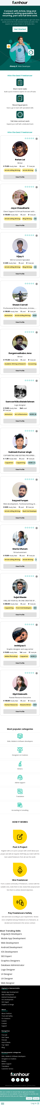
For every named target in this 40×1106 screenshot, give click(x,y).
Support (4, 1026)
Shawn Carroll (20, 304)
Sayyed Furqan (20, 500)
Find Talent (5, 1037)
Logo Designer (8, 969)
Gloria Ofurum (20, 548)
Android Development (11, 947)
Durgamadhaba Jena (20, 353)
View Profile (20, 177)
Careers (4, 1021)
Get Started (20, 29)
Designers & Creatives (9, 1059)
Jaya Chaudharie (20, 208)
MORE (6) (36, 315)
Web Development (10, 942)
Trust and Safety (7, 1016)
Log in (35, 1103)
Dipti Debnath (20, 694)
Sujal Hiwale (20, 597)
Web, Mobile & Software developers (14, 1056)
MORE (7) (32, 463)
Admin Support (6, 1064)
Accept (36, 1098)
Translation (5, 1066)
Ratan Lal (20, 159)
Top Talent (5, 1045)
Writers (4, 1061)
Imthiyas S (20, 645)
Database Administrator (12, 965)
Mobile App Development (13, 938)
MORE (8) (33, 414)
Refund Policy (9, 1085)
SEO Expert (6, 956)
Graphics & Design (8, 1005)
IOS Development (9, 951)
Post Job (4, 1035)
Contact (4, 1023)
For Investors (6, 1018)
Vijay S (20, 256)
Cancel (29, 1098)
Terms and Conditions (20, 1085)
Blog (3, 1047)
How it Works (6, 1042)
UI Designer (6, 974)
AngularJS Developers (11, 934)
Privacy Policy (31, 1085)
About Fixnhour (7, 1013)
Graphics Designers (10, 960)
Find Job (4, 1040)
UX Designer (7, 978)
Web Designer (8, 983)
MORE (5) (34, 656)
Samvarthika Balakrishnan (20, 401)
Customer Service (7, 1069)
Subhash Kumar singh (20, 452)
